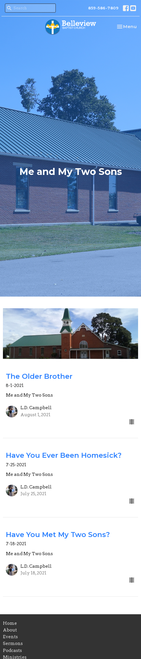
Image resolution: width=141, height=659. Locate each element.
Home (10, 623)
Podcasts (12, 650)
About (10, 630)
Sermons (13, 643)
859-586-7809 (103, 8)
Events (10, 636)
